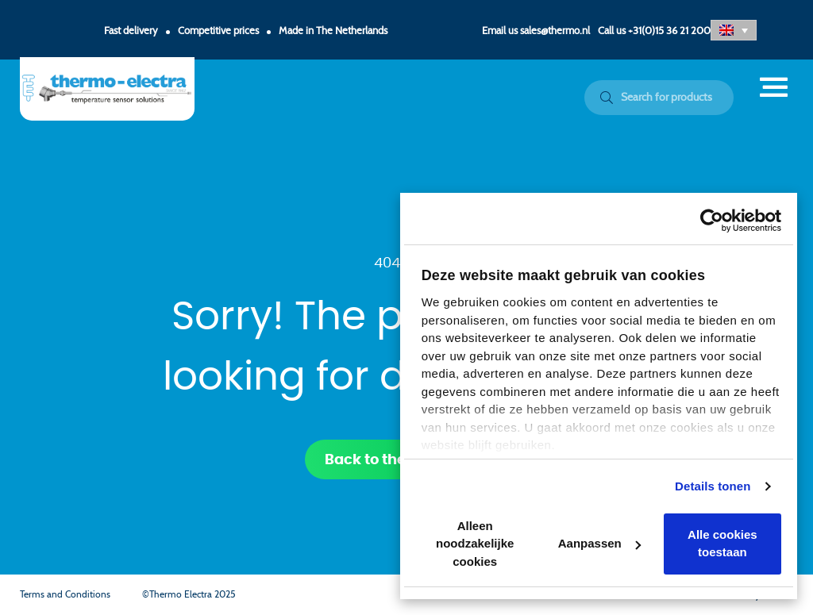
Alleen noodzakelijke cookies (475, 543)
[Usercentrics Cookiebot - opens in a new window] (711, 221)
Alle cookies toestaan (722, 543)
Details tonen (712, 486)
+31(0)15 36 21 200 (669, 31)
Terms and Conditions (65, 594)
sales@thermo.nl (555, 31)
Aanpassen (599, 543)
